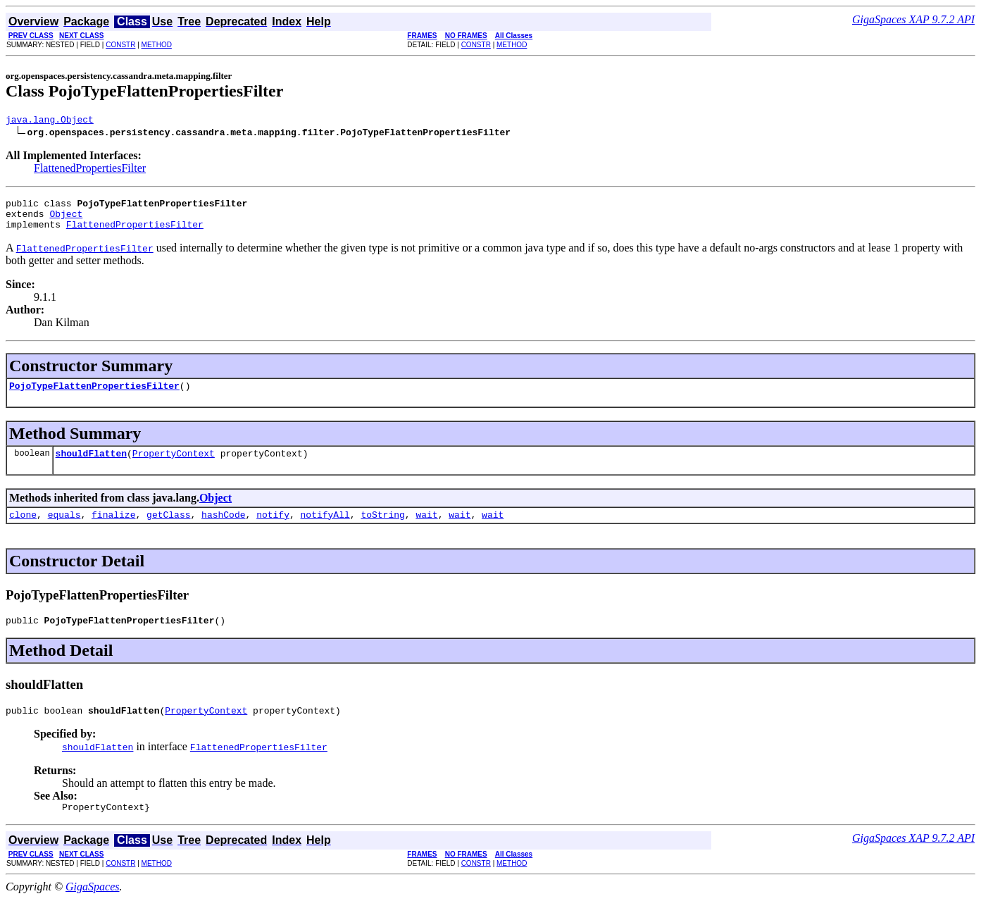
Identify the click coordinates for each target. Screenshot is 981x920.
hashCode (223, 529)
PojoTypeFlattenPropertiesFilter (94, 396)
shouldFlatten (91, 465)
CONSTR (120, 45)
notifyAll (325, 529)
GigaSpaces (92, 908)
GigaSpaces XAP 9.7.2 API (913, 19)
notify (272, 529)
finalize (113, 529)
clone (23, 529)
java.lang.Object (50, 121)
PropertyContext (173, 465)
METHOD (157, 45)
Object (65, 219)
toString (382, 529)
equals (64, 529)
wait (426, 529)
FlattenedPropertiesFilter (90, 170)
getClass (168, 529)
